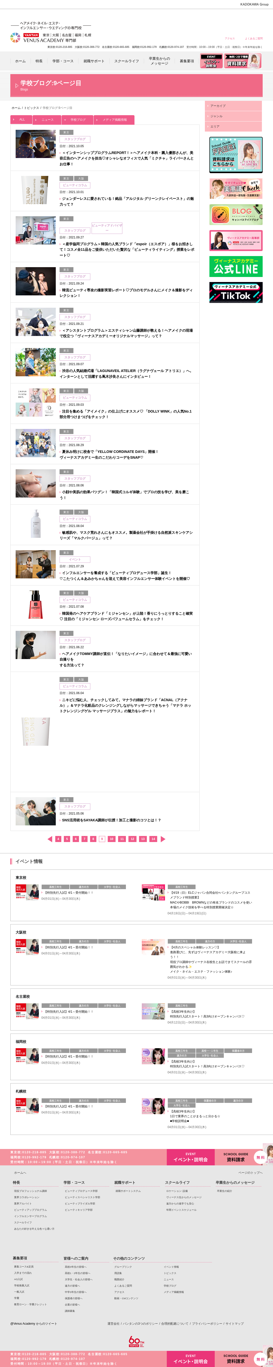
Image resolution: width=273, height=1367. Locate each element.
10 (111, 839)
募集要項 (20, 1258)
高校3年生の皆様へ (145, 16)
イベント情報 (171, 1266)
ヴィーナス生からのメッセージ (184, 1197)
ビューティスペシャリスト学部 (82, 1197)
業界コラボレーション (26, 1197)
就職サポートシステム (128, 1191)
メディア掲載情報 (114, 118)
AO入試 (18, 1279)
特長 (16, 1182)
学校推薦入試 (21, 1285)
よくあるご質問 (254, 38)
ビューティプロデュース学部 (81, 1191)
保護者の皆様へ (235, 16)
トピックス (170, 1273)
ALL (21, 118)
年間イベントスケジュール (181, 1209)
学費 (16, 1298)
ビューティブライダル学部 (80, 1203)
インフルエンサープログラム (30, 1216)
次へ (163, 839)
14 (153, 839)
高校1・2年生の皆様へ (163, 16)
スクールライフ (23, 1222)
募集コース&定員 (24, 1266)
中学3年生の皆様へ (217, 16)
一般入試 (19, 1291)
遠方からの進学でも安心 (180, 1203)
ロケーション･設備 (177, 1191)
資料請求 (239, 1156)
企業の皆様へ (254, 16)
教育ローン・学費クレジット (30, 1304)
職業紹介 (119, 1279)
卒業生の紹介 (224, 1191)
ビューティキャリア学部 (79, 1209)
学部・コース (74, 1182)
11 (122, 839)
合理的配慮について (174, 1323)
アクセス (230, 38)
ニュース (47, 118)
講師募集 (70, 1311)
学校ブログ (77, 118)
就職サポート (124, 1182)
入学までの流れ (23, 1272)
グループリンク (123, 1266)
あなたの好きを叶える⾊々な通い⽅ (34, 1228)
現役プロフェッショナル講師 (30, 1191)
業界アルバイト (23, 1203)
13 (143, 839)
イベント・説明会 (191, 1157)
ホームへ (20, 1172)
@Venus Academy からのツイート (33, 1323)
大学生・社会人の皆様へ (181, 16)
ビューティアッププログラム (30, 1209)
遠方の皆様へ (199, 16)
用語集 (118, 1273)
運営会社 (113, 1323)
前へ (49, 839)
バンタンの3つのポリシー (140, 1323)
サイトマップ (235, 1323)
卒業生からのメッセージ (235, 1182)
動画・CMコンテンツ (126, 1298)
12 (132, 839)
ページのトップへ (250, 1172)
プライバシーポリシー (207, 1323)
